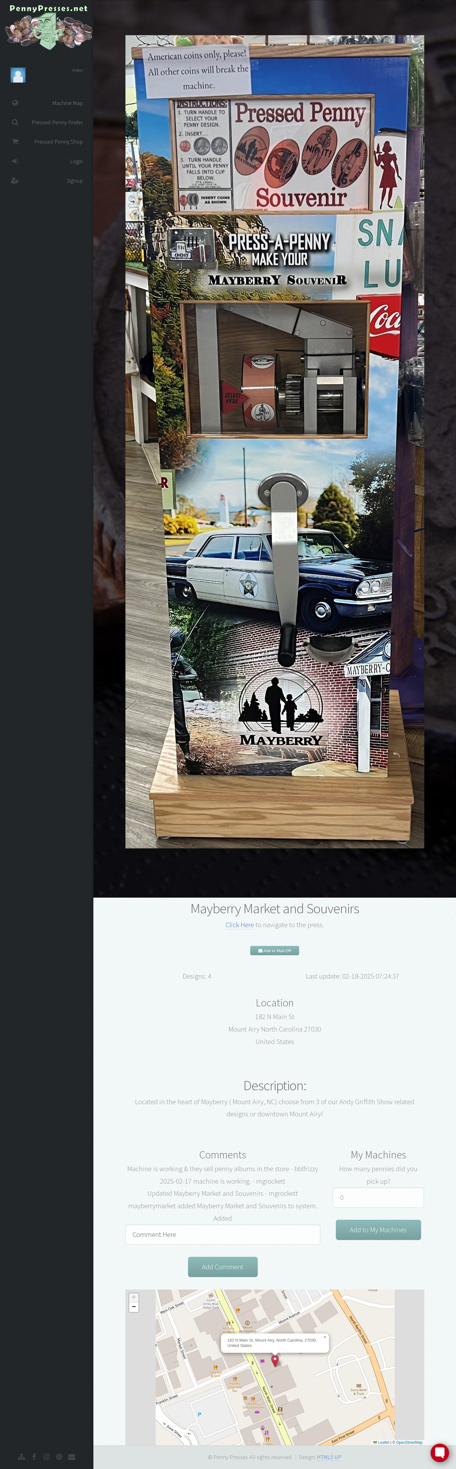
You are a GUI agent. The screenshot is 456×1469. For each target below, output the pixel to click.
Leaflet (381, 1442)
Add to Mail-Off (274, 950)
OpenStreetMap (409, 1442)
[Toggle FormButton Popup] (439, 1452)
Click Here (240, 924)
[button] (275, 1361)
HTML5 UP (329, 1457)
